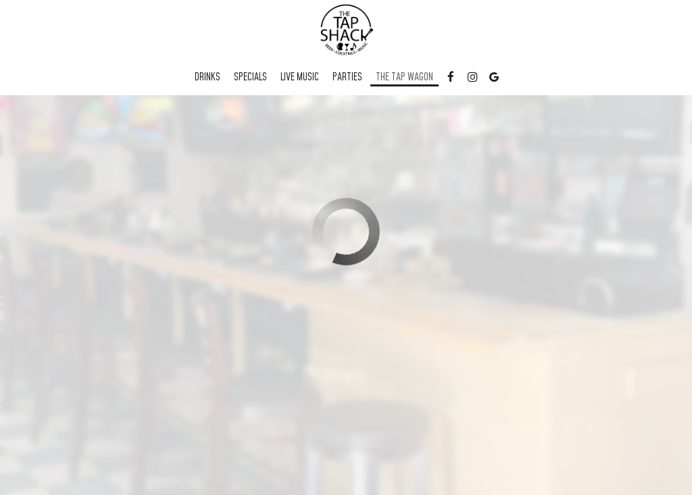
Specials (250, 77)
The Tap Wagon (404, 77)
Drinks (207, 77)
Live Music (299, 77)
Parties (347, 77)
